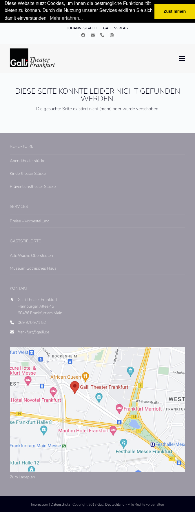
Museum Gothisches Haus (33, 268)
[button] (182, 58)
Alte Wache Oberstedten (31, 255)
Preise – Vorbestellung (30, 221)
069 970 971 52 (32, 322)
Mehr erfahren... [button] (66, 18)
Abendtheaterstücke (27, 161)
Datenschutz (60, 504)
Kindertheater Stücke (28, 173)
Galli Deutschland (111, 504)
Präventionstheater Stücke (33, 186)
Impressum (39, 504)
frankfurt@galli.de (33, 332)
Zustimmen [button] (175, 11)
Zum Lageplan (22, 477)
